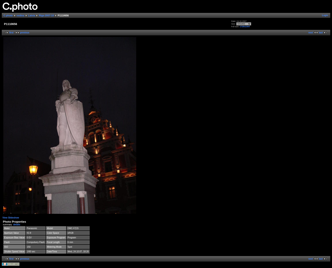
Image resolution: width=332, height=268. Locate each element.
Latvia (31, 15)
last (321, 32)
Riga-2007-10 (46, 15)
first (11, 32)
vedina (20, 15)
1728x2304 (245, 26)
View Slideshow (10, 217)
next (310, 32)
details (16, 224)
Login (325, 15)
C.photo (8, 15)
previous (24, 32)
